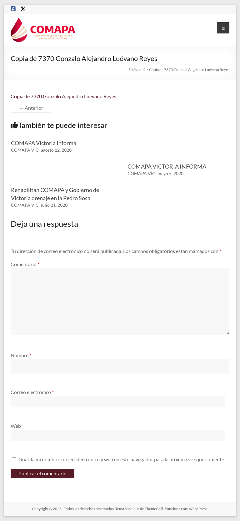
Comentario (25, 264)
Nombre (21, 355)
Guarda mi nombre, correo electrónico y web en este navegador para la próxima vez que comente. (121, 459)
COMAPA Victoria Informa (43, 142)
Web (16, 426)
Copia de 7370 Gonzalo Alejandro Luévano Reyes (63, 96)
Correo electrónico (32, 392)
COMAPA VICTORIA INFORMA (167, 166)
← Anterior (31, 108)
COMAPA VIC (25, 150)
